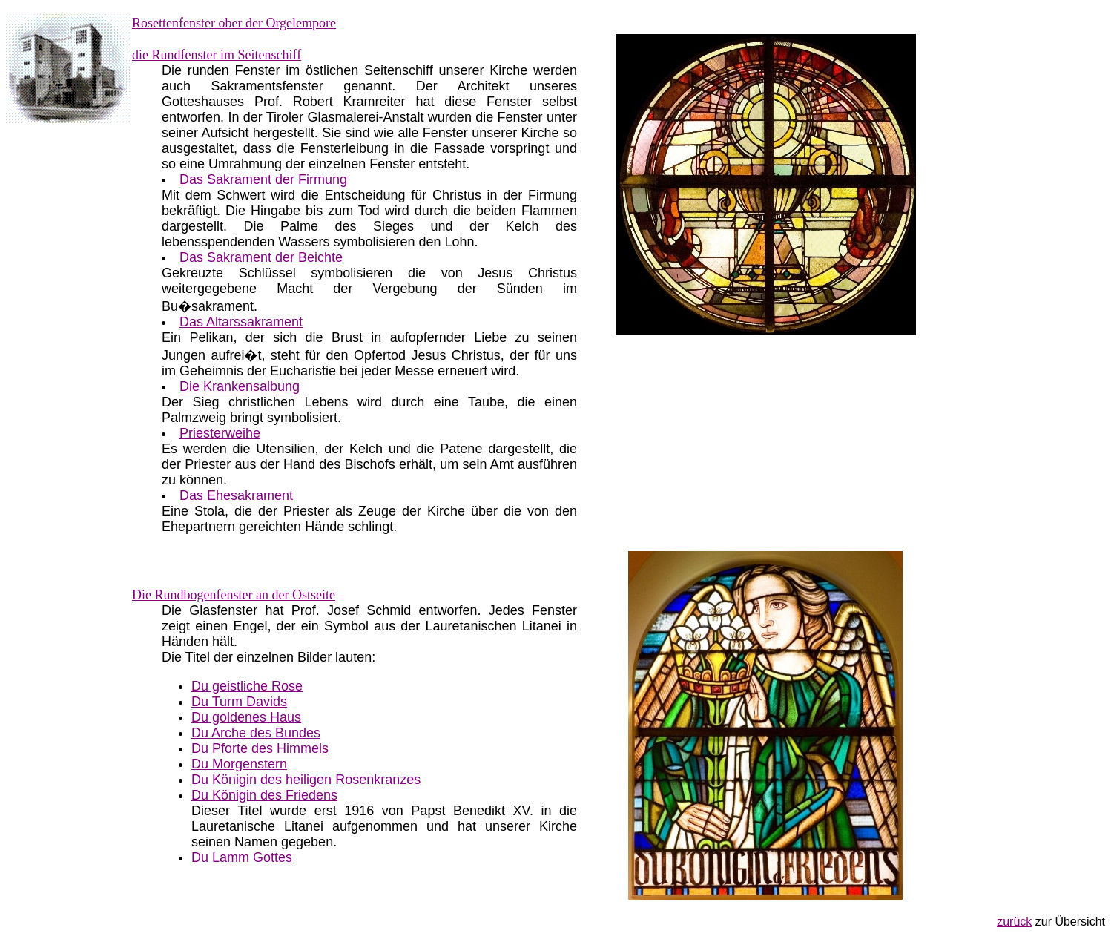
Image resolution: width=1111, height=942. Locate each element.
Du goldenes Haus (246, 717)
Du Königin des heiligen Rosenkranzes (306, 779)
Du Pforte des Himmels (260, 748)
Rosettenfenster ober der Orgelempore (234, 23)
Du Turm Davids (239, 701)
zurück (1014, 921)
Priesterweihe (219, 433)
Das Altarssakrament (241, 321)
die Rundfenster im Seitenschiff (216, 54)
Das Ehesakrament (236, 495)
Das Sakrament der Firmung (263, 179)
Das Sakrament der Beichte (261, 257)
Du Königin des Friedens (264, 795)
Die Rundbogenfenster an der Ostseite (233, 594)
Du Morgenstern (239, 764)
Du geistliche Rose (247, 686)
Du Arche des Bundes (255, 732)
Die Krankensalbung (239, 386)
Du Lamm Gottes (241, 857)
